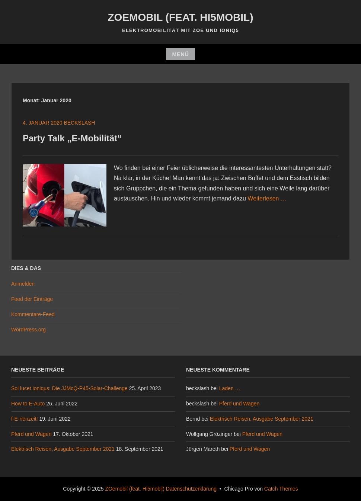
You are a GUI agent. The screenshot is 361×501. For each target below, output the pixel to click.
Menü (180, 54)
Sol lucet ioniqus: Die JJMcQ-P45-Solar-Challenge (69, 388)
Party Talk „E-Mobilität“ (72, 138)
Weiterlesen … (267, 198)
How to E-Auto (28, 404)
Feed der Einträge (32, 299)
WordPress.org (28, 330)
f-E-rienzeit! (24, 419)
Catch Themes (281, 489)
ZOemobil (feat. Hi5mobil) (180, 17)
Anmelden (23, 284)
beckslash (79, 123)
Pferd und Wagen (31, 434)
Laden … (229, 388)
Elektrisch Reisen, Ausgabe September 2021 (63, 449)
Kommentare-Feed (33, 314)
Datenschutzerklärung (191, 489)
